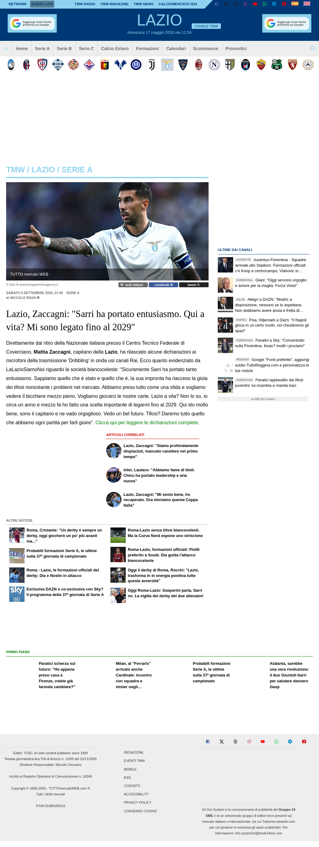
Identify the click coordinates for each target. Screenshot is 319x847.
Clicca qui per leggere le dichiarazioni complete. (147, 422)
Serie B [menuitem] (64, 48)
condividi (164, 285)
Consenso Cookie (140, 811)
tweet (194, 285)
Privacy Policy (138, 803)
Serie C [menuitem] (86, 48)
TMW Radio (85, 4)
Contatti (132, 786)
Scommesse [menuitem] (205, 48)
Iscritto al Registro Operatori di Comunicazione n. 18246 (50, 776)
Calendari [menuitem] (176, 48)
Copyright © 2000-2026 (28, 788)
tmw (15, 169)
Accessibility (136, 794)
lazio (43, 169)
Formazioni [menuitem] (147, 48)
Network (18, 4)
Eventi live (42, 4)
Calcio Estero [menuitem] (115, 48)
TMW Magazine (114, 4)
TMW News (143, 4)
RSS (127, 777)
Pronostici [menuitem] (236, 48)
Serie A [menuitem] (42, 48)
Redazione (133, 753)
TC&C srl (30, 753)
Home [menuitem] (22, 48)
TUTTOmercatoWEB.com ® (69, 788)
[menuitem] (6, 48)
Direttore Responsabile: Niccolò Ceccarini (51, 765)
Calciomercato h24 (178, 4)
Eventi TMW (134, 761)
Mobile (130, 769)
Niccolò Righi (23, 298)
